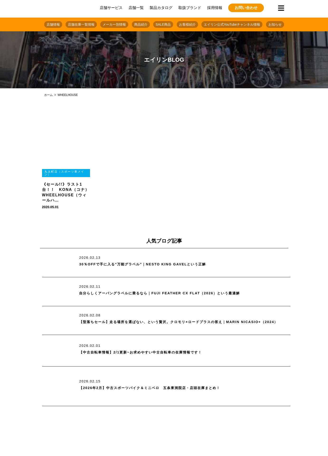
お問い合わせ (246, 8)
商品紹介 (140, 24)
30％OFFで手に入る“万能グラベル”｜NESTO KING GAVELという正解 (149, 264)
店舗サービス (111, 8)
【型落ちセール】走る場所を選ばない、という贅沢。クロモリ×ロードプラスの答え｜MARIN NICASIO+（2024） (169, 322)
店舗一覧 (136, 8)
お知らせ (275, 24)
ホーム (48, 95)
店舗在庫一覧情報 (81, 24)
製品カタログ (161, 8)
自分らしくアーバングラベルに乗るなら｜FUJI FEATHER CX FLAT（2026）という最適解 (168, 293)
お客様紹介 (187, 24)
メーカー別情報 (114, 24)
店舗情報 (53, 24)
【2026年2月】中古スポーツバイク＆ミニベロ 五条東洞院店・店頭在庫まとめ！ (158, 388)
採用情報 (214, 8)
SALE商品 (163, 24)
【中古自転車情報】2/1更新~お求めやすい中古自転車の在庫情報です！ (148, 352)
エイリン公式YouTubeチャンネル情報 (232, 24)
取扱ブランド (189, 8)
